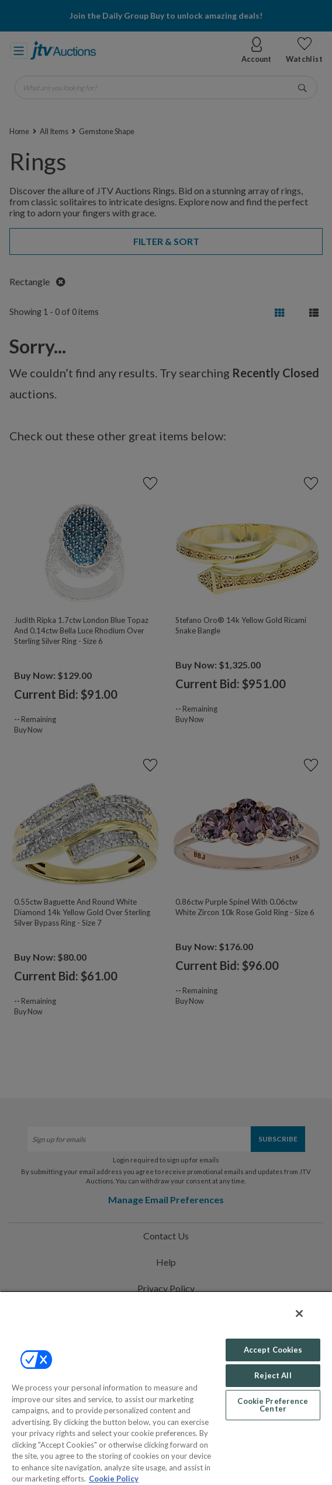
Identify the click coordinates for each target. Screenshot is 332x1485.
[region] (166, 1388)
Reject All (272, 1375)
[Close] (299, 1313)
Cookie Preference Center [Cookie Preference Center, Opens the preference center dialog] (272, 1404)
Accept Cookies (273, 1349)
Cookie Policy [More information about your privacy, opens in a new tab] (114, 1478)
